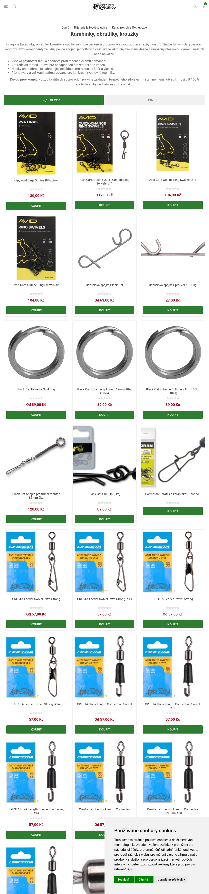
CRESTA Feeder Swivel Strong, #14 (36, 704)
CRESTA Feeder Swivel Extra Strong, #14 (104, 599)
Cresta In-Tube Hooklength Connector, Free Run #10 (172, 811)
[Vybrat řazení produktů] (155, 100)
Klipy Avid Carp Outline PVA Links (36, 180)
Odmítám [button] (144, 879)
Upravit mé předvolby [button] (171, 879)
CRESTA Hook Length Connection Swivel (104, 704)
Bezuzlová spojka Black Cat (104, 285)
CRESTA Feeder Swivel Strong (173, 599)
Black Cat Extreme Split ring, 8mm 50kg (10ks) (173, 391)
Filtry (54, 100)
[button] (34, 172)
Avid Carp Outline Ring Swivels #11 (173, 180)
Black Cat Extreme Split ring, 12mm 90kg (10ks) (104, 391)
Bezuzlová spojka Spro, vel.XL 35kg (173, 285)
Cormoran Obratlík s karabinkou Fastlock (172, 494)
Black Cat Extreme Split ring (36, 389)
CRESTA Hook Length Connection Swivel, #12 (172, 706)
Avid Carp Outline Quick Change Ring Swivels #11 (104, 181)
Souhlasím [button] (124, 879)
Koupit (36, 205)
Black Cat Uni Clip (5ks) (104, 494)
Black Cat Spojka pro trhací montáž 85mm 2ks (36, 495)
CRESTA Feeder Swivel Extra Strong (36, 599)
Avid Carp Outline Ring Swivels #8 (36, 285)
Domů (65, 27)
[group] (36, 143)
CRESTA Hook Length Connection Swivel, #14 (36, 811)
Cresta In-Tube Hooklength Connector (104, 809)
